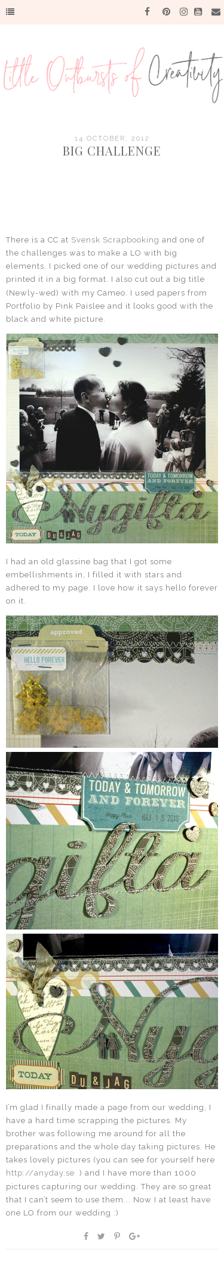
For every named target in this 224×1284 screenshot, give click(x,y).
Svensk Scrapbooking (115, 239)
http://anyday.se (40, 1172)
